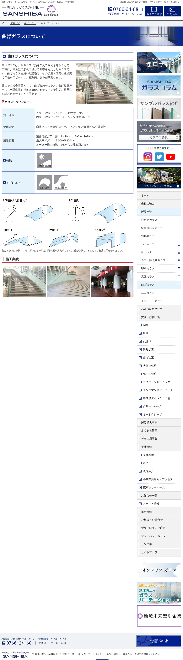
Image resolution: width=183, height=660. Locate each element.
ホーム (145, 195)
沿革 (145, 463)
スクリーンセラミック (156, 382)
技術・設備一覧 (150, 317)
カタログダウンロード (18, 101)
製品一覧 (146, 211)
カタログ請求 (154, 11)
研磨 (145, 333)
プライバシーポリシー (154, 536)
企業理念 (148, 454)
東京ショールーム (154, 487)
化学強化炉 (150, 373)
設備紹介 (148, 471)
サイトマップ (149, 552)
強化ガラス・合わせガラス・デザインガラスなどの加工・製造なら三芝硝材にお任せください (111, 654)
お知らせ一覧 (149, 495)
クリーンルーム (152, 406)
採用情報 (146, 511)
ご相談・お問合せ (152, 519)
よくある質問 (149, 430)
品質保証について (152, 309)
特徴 (9, 160)
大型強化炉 (150, 365)
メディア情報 (151, 503)
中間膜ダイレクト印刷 (156, 398)
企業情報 (146, 446)
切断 (145, 325)
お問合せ (172, 11)
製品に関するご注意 (153, 527)
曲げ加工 (148, 357)
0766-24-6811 (115, 10)
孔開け (147, 341)
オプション (13, 182)
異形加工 (148, 349)
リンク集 (146, 544)
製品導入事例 (149, 422)
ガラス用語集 (149, 438)
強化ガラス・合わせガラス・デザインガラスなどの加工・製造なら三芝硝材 (38, 2)
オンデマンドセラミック (158, 390)
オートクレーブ (152, 414)
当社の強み (148, 203)
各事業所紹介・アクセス (158, 479)
